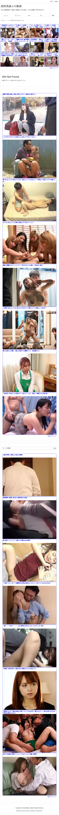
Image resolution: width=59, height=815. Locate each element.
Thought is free (39, 810)
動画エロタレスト (54, 68)
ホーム (3, 20)
